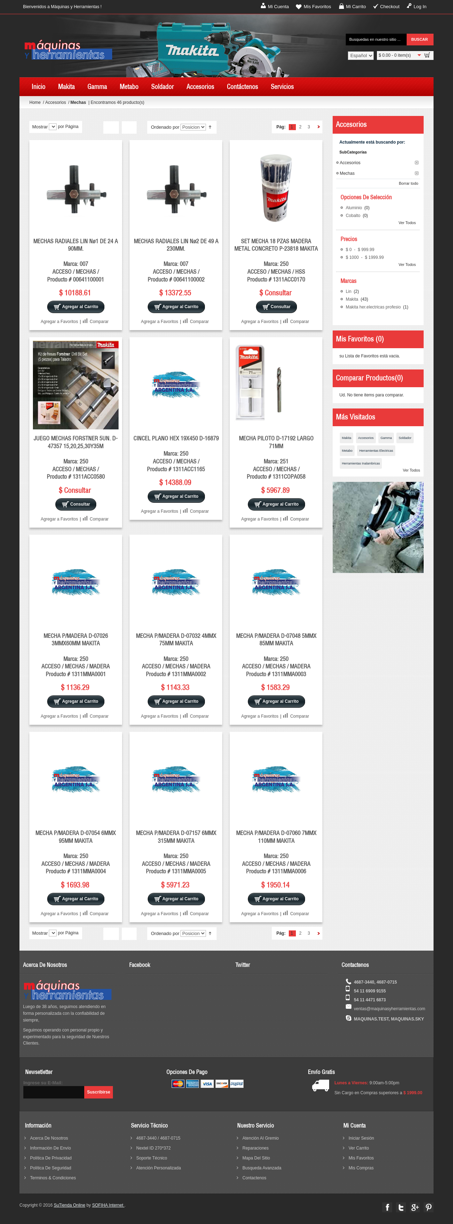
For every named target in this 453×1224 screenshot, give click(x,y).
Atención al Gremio (260, 1138)
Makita (353, 299)
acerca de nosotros (49, 1138)
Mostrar (40, 126)
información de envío (50, 1148)
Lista (129, 127)
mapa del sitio (256, 1158)
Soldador (404, 438)
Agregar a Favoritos (59, 321)
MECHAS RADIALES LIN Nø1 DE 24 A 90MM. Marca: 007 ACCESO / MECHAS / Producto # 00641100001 (75, 260)
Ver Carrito (359, 1148)
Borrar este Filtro (417, 163)
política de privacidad (50, 1158)
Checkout (390, 6)
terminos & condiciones (53, 1177)
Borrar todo (408, 183)
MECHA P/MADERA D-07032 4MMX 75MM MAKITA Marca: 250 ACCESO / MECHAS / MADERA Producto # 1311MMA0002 (176, 655)
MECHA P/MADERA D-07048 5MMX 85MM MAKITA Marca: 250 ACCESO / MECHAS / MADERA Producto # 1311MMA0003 (276, 655)
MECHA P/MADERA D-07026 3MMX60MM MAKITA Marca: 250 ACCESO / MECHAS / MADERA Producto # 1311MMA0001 (75, 655)
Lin (349, 291)
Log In (420, 6)
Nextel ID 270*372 (153, 1148)
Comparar (99, 321)
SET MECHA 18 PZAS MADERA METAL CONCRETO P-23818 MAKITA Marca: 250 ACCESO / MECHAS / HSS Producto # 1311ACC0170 (276, 260)
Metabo (347, 450)
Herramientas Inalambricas (361, 463)
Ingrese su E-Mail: (43, 1082)
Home (35, 102)
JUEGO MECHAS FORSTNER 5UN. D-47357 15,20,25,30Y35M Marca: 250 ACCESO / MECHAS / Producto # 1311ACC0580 (75, 457)
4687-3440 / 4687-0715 (158, 1138)
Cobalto (354, 215)
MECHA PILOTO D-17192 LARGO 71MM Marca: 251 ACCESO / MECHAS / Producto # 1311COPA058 (276, 457)
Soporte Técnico (151, 1158)
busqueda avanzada (261, 1167)
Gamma (386, 438)
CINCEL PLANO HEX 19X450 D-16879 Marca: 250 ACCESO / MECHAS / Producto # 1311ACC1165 (176, 453)
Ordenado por (165, 127)
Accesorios (56, 102)
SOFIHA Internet (108, 1205)
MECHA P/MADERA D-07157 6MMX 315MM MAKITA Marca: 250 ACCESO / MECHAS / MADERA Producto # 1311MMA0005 (176, 852)
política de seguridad (50, 1167)
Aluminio (354, 207)
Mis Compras (361, 1167)
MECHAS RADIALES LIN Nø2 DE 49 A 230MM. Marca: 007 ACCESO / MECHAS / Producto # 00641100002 (176, 260)
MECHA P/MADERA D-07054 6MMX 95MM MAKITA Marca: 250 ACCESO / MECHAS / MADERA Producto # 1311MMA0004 (75, 852)
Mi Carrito (356, 6)
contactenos (254, 1177)
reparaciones (255, 1148)
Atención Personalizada (158, 1167)
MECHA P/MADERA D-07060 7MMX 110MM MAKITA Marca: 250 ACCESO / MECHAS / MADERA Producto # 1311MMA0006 (276, 852)
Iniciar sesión (361, 1138)
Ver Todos (407, 223)
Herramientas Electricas (376, 450)
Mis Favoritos (317, 6)
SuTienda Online (69, 1205)
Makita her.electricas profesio (374, 307)
